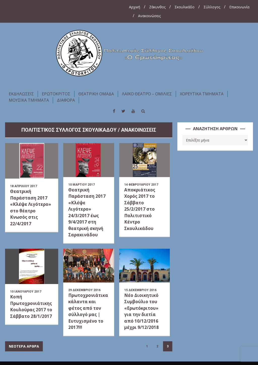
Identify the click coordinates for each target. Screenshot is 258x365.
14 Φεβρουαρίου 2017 (141, 184)
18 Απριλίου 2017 (23, 186)
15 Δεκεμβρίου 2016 (140, 290)
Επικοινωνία (239, 7)
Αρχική (134, 7)
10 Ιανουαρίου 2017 (25, 291)
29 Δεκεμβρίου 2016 (84, 290)
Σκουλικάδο (185, 7)
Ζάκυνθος (157, 7)
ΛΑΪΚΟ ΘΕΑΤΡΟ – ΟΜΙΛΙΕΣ (147, 94)
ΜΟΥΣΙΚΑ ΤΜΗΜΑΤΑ (29, 100)
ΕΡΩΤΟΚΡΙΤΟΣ (56, 94)
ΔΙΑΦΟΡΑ (66, 100)
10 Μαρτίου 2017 (81, 184)
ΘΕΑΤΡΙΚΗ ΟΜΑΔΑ (96, 94)
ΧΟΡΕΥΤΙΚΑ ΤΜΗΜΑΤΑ (201, 94)
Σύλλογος (212, 7)
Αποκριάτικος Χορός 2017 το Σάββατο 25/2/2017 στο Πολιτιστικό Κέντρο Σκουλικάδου (139, 209)
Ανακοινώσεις (149, 15)
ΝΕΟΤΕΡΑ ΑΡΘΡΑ (24, 346)
